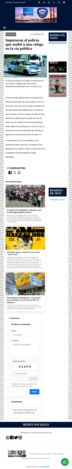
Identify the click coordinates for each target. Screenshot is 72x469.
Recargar (33, 379)
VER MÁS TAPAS (57, 200)
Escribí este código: (19, 361)
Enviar (34, 392)
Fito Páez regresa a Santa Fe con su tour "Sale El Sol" (23, 253)
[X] (48, 2)
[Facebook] (54, 2)
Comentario (15, 340)
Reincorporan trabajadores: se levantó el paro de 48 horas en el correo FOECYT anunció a (23, 300)
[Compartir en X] (14, 173)
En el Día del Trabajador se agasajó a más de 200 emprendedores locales (24, 211)
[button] (39, 2)
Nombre (13, 331)
